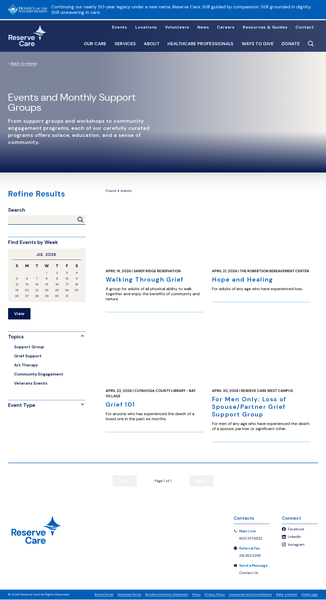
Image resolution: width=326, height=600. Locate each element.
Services (125, 44)
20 (27, 290)
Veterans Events (30, 383)
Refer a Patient (286, 595)
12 (17, 284)
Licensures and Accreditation (250, 595)
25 (76, 290)
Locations (146, 27)
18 (76, 284)
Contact (304, 27)
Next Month (79, 255)
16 (57, 284)
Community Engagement (38, 374)
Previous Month (14, 255)
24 (67, 290)
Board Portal (104, 595)
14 (36, 284)
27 (27, 296)
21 (37, 290)
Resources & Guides (265, 27)
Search (16, 210)
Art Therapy (26, 365)
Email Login (310, 595)
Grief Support (28, 356)
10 (67, 279)
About (151, 44)
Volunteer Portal (129, 595)
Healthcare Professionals (200, 44)
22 (46, 290)
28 (37, 296)
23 (57, 290)
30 (57, 296)
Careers (226, 27)
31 (67, 296)
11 (77, 279)
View (19, 314)
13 (26, 284)
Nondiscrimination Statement (166, 595)
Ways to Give (258, 44)
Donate (291, 44)
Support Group (29, 347)
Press (196, 595)
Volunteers (177, 27)
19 (16, 290)
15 (46, 284)
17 (67, 284)
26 (17, 296)
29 (47, 296)
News (203, 27)
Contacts (244, 518)
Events (119, 27)
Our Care (95, 44)
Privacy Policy (215, 595)
